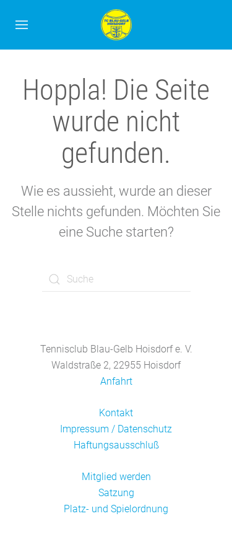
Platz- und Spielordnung (116, 509)
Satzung (116, 493)
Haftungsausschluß (116, 445)
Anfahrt (116, 381)
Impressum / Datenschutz (116, 429)
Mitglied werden (116, 477)
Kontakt (116, 413)
